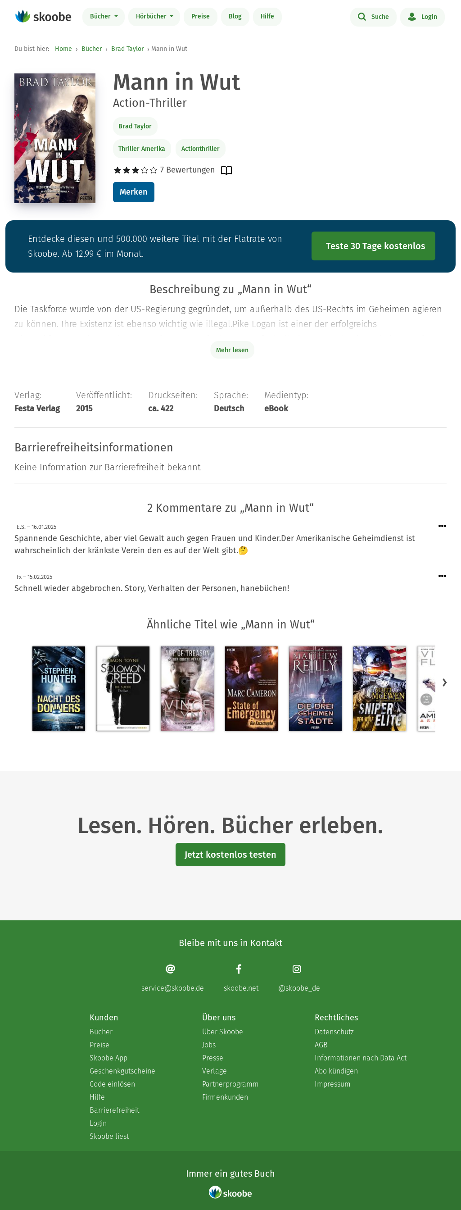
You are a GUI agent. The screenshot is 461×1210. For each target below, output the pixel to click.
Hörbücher (152, 16)
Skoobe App (108, 1058)
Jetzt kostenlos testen (230, 854)
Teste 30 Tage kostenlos (375, 246)
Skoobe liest (109, 1136)
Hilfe (267, 16)
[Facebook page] (241, 978)
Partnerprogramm (230, 1084)
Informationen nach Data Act (361, 1058)
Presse (212, 1058)
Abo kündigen (336, 1071)
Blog (235, 16)
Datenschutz (334, 1032)
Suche (373, 16)
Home (63, 49)
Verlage (214, 1071)
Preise (200, 16)
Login (422, 16)
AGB (321, 1045)
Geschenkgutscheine (122, 1071)
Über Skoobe (222, 1032)
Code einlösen (112, 1084)
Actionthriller (200, 149)
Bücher (101, 16)
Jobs (209, 1045)
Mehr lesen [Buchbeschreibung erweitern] (232, 350)
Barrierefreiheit (114, 1110)
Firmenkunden (225, 1097)
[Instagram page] (299, 978)
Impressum (333, 1084)
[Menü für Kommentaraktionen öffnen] (442, 526)
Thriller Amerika (141, 149)
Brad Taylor (127, 49)
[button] (445, 682)
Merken (133, 192)
